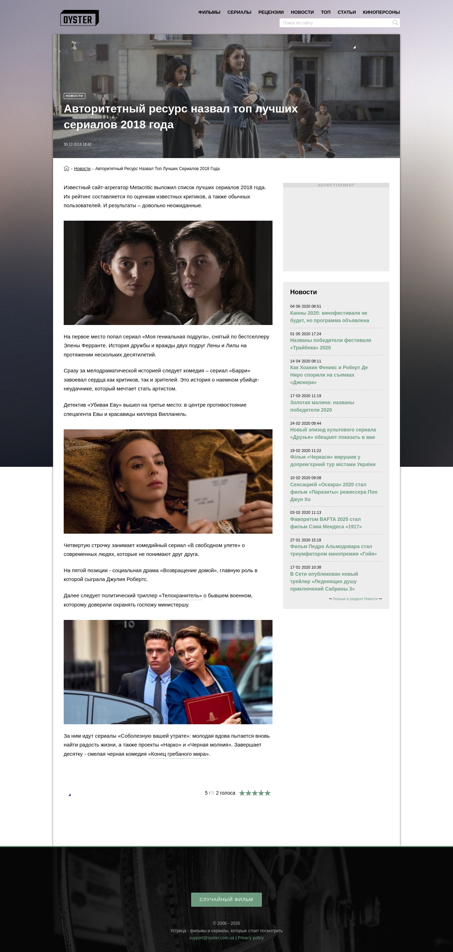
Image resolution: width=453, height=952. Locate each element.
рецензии (271, 12)
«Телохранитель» (180, 595)
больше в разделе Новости (355, 599)
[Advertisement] (336, 227)
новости (302, 12)
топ (326, 12)
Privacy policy (251, 937)
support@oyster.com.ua (211, 937)
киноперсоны (381, 12)
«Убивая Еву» (104, 405)
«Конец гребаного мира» (178, 754)
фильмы (209, 12)
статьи (347, 12)
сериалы (239, 12)
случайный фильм (226, 899)
